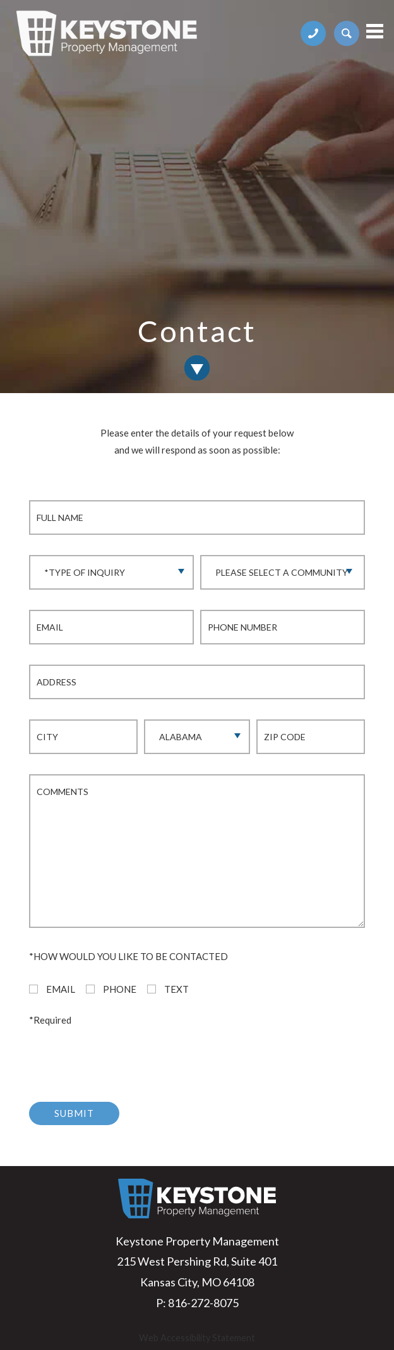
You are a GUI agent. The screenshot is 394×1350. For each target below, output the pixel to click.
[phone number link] (314, 32)
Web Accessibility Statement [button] (197, 1337)
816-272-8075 (203, 1303)
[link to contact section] (197, 367)
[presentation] (125, 1057)
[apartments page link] (346, 32)
